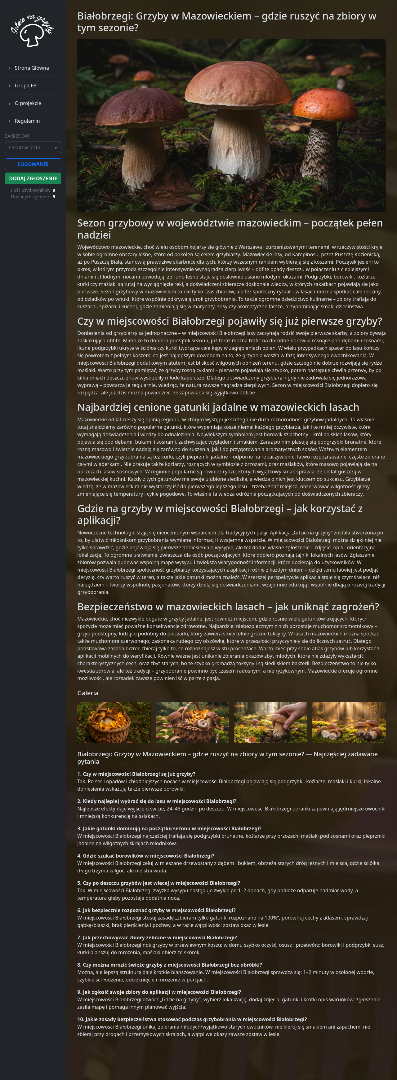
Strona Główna (32, 67)
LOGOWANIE (33, 164)
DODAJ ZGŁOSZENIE (33, 178)
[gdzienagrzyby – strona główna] (33, 33)
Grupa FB (26, 85)
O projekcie (28, 103)
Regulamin (27, 120)
